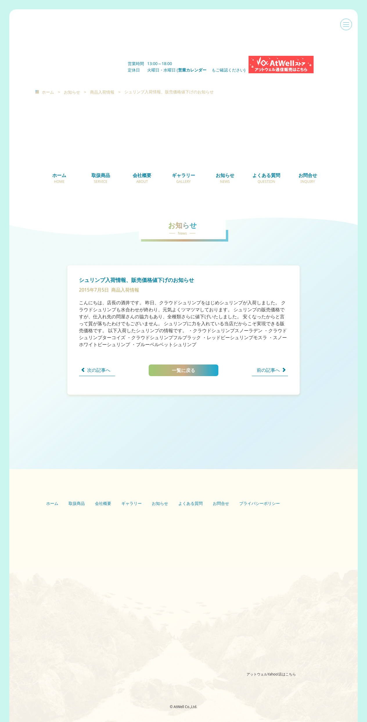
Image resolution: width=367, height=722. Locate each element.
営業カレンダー (194, 70)
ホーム (48, 92)
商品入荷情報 (102, 92)
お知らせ (72, 92)
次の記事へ (98, 370)
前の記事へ (268, 370)
